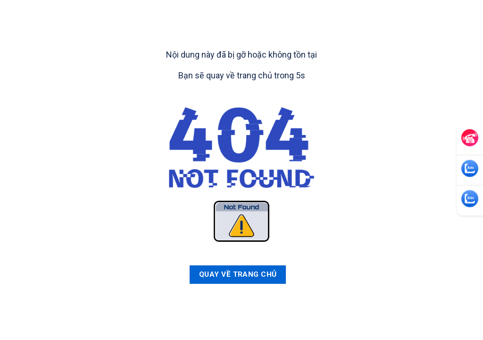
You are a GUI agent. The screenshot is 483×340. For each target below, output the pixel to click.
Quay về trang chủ (238, 274)
